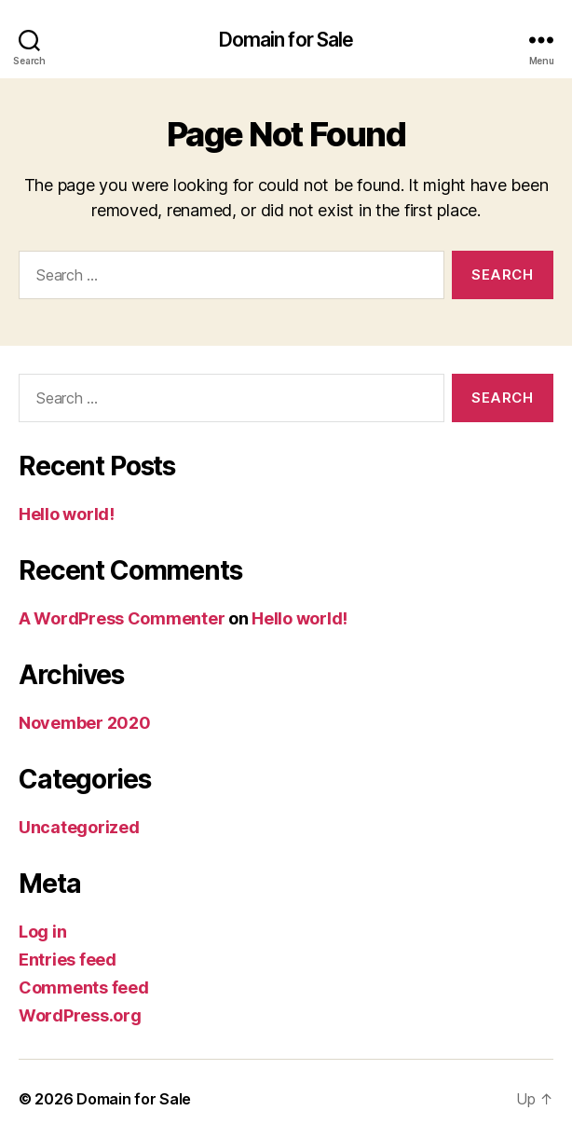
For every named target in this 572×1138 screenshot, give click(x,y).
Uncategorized (79, 827)
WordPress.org (80, 1015)
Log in (42, 931)
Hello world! (67, 514)
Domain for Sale (286, 39)
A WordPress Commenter (122, 618)
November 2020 (85, 723)
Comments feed (84, 987)
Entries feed (67, 959)
